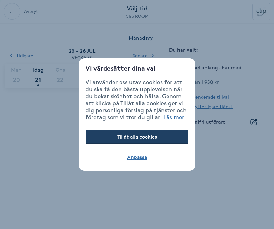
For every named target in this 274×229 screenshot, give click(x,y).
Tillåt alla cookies (137, 137)
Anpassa (137, 157)
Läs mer (173, 117)
